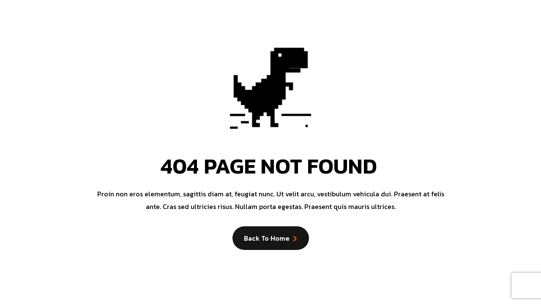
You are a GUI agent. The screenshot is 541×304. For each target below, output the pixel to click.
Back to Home (267, 238)
